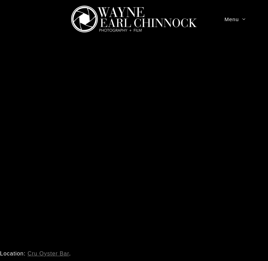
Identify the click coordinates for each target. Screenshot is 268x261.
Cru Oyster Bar (48, 253)
